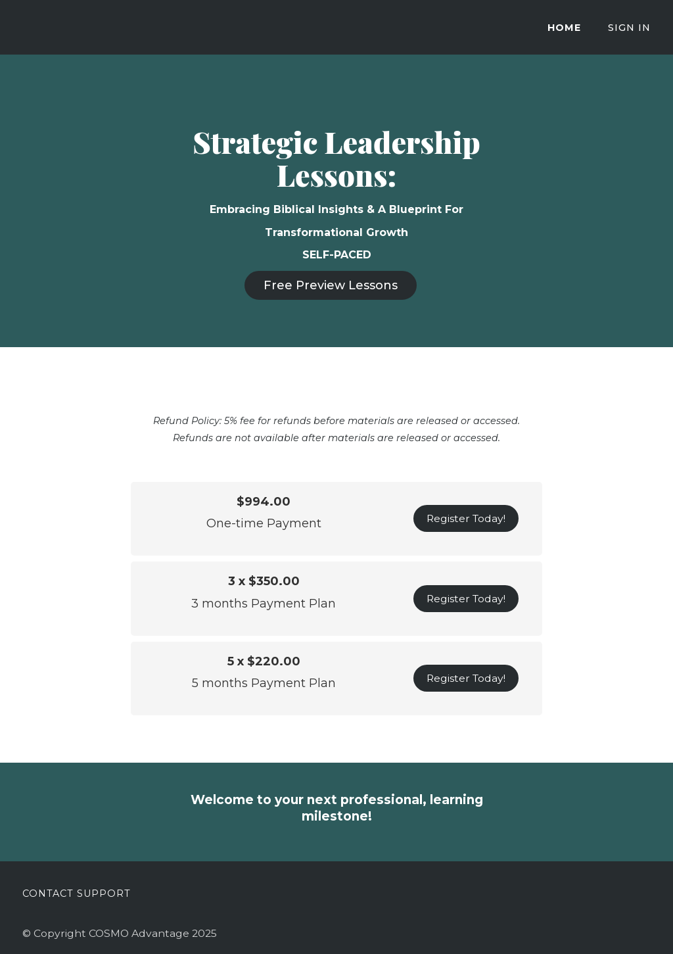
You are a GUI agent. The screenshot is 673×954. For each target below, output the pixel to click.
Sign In (629, 28)
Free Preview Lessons (331, 285)
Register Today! (466, 518)
